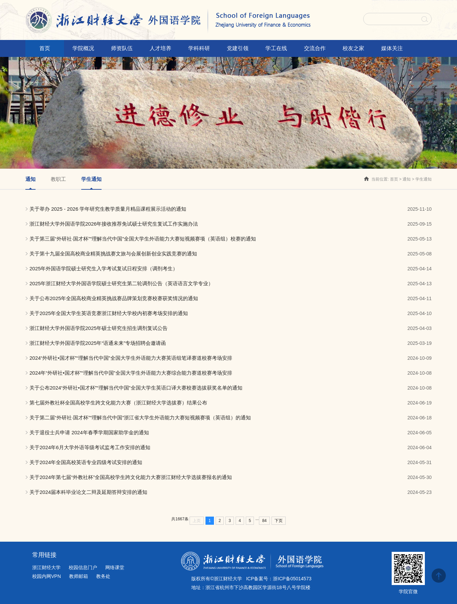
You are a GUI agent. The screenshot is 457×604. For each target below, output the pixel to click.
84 (264, 520)
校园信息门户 (83, 567)
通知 (406, 179)
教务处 (103, 576)
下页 (279, 520)
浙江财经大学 (46, 567)
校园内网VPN (46, 576)
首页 (394, 179)
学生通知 (423, 179)
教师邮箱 (78, 576)
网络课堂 (114, 567)
